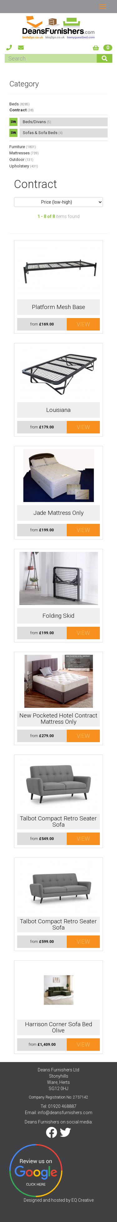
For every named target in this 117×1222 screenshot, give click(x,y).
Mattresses (24, 153)
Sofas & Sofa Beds (43, 132)
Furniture (22, 146)
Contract (21, 110)
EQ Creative (82, 1200)
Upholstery (23, 166)
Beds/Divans (37, 121)
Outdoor (21, 159)
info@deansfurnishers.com (65, 1112)
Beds (19, 104)
